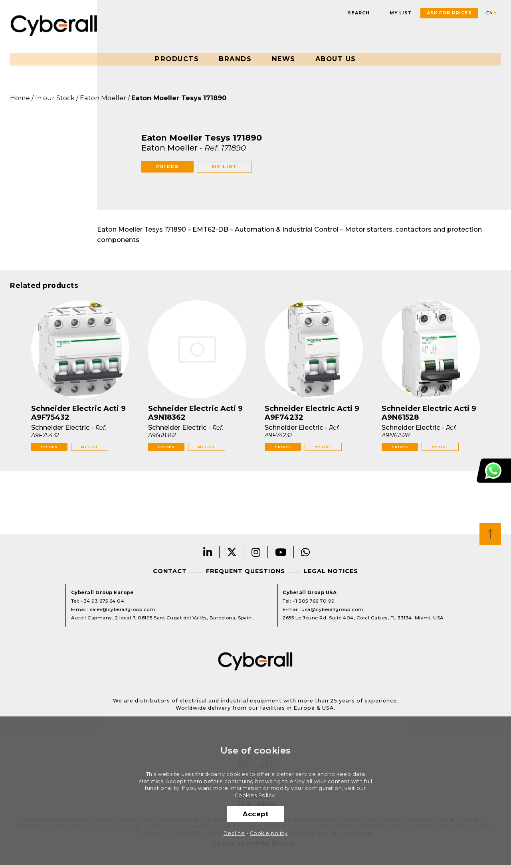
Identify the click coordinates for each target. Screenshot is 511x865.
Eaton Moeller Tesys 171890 (178, 98)
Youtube (281, 552)
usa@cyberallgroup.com (332, 609)
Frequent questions (245, 571)
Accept (255, 814)
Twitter (232, 552)
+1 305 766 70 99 (314, 601)
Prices (167, 166)
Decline (234, 833)
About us (335, 59)
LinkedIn (207, 552)
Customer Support (494, 470)
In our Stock (55, 98)
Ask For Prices (449, 13)
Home (20, 98)
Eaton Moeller (103, 98)
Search (359, 13)
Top (490, 534)
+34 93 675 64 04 (102, 601)
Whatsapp (305, 552)
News (283, 59)
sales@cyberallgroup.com (122, 609)
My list (401, 13)
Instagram (256, 552)
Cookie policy (269, 833)
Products (177, 59)
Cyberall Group (54, 24)
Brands (235, 59)
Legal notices (331, 571)
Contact (170, 571)
